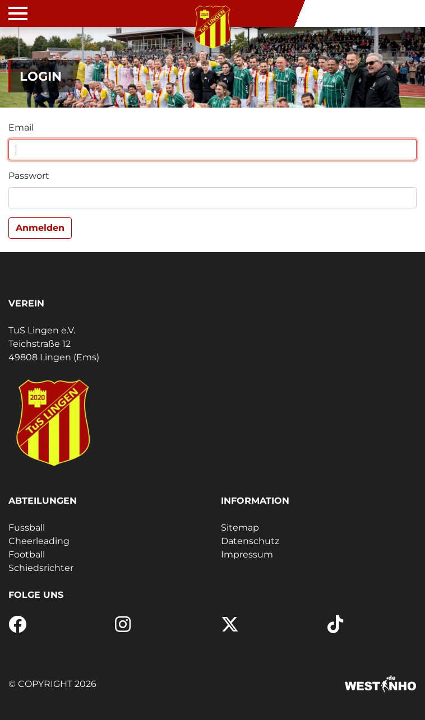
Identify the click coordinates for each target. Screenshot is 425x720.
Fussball (26, 527)
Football (26, 554)
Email (21, 127)
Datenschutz (250, 541)
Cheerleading (39, 541)
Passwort (28, 175)
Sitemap (240, 527)
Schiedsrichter (40, 568)
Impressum (247, 554)
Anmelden (40, 227)
